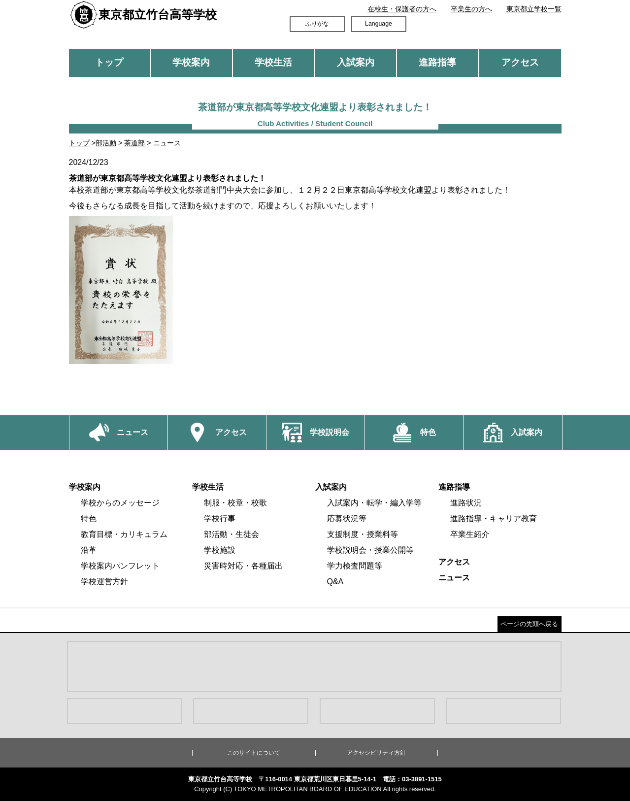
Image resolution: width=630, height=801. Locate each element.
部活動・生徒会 (231, 534)
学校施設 (219, 550)
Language (378, 23)
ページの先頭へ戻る (529, 624)
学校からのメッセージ (120, 503)
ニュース (454, 577)
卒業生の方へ (471, 9)
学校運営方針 (104, 581)
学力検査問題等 (354, 566)
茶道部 (134, 143)
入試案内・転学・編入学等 (374, 503)
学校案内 (191, 62)
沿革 (89, 550)
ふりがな (317, 23)
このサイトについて (253, 752)
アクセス (520, 62)
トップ (109, 62)
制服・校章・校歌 (235, 503)
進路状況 (466, 503)
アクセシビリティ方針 (376, 752)
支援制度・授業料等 (362, 534)
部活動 (106, 143)
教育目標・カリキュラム (124, 534)
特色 (89, 518)
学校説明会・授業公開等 (370, 550)
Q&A (335, 581)
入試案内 (355, 62)
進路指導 (437, 62)
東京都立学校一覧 (534, 9)
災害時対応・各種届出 (243, 566)
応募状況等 (346, 518)
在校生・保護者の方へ (401, 9)
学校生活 (273, 62)
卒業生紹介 (470, 534)
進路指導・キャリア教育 (493, 518)
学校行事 (219, 518)
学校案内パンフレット (120, 566)
